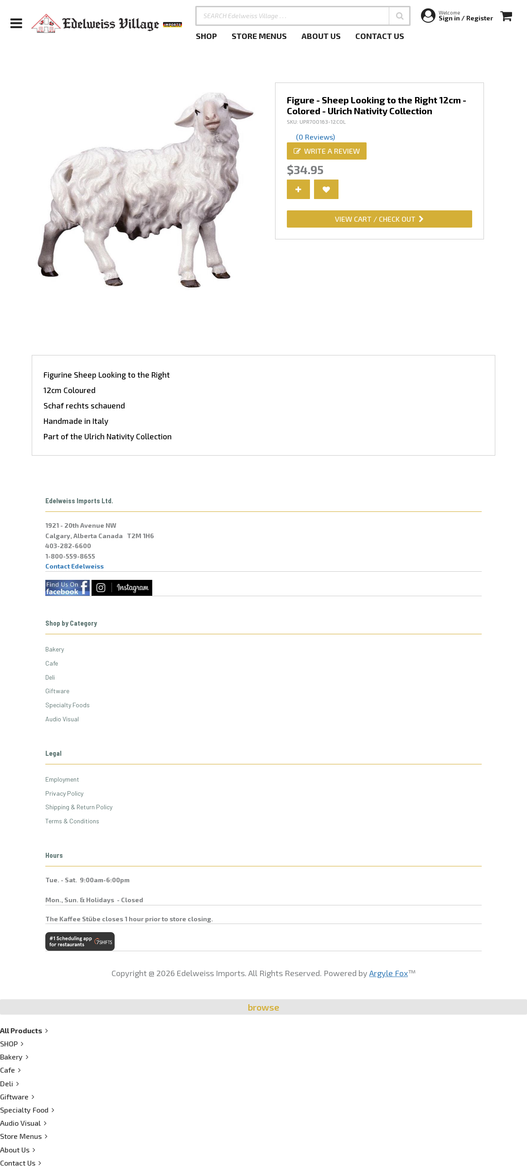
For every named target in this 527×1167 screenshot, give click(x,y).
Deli (50, 677)
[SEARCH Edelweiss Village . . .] (303, 16)
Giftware (57, 691)
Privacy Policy (64, 793)
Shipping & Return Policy (78, 807)
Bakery (54, 649)
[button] (400, 16)
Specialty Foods (67, 705)
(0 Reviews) (315, 136)
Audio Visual (62, 719)
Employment (62, 779)
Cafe (51, 663)
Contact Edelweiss (74, 566)
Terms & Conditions (72, 821)
